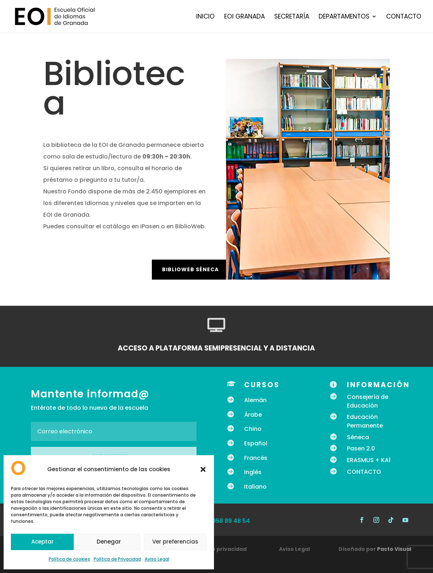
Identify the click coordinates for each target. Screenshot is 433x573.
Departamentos (344, 17)
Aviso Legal (157, 559)
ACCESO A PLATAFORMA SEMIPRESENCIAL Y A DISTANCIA (216, 348)
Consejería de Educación (367, 401)
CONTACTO (364, 472)
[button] (203, 469)
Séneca (358, 437)
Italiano (255, 486)
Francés (255, 458)
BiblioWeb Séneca (190, 269)
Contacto (403, 17)
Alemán (255, 400)
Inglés (253, 472)
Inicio (205, 17)
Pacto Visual (394, 549)
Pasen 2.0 (361, 448)
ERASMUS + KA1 (368, 460)
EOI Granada (244, 17)
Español (255, 443)
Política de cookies (69, 559)
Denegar (109, 541)
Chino (253, 429)
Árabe (253, 414)
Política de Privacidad (117, 559)
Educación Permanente (365, 421)
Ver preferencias (175, 541)
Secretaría (291, 17)
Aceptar (42, 541)
